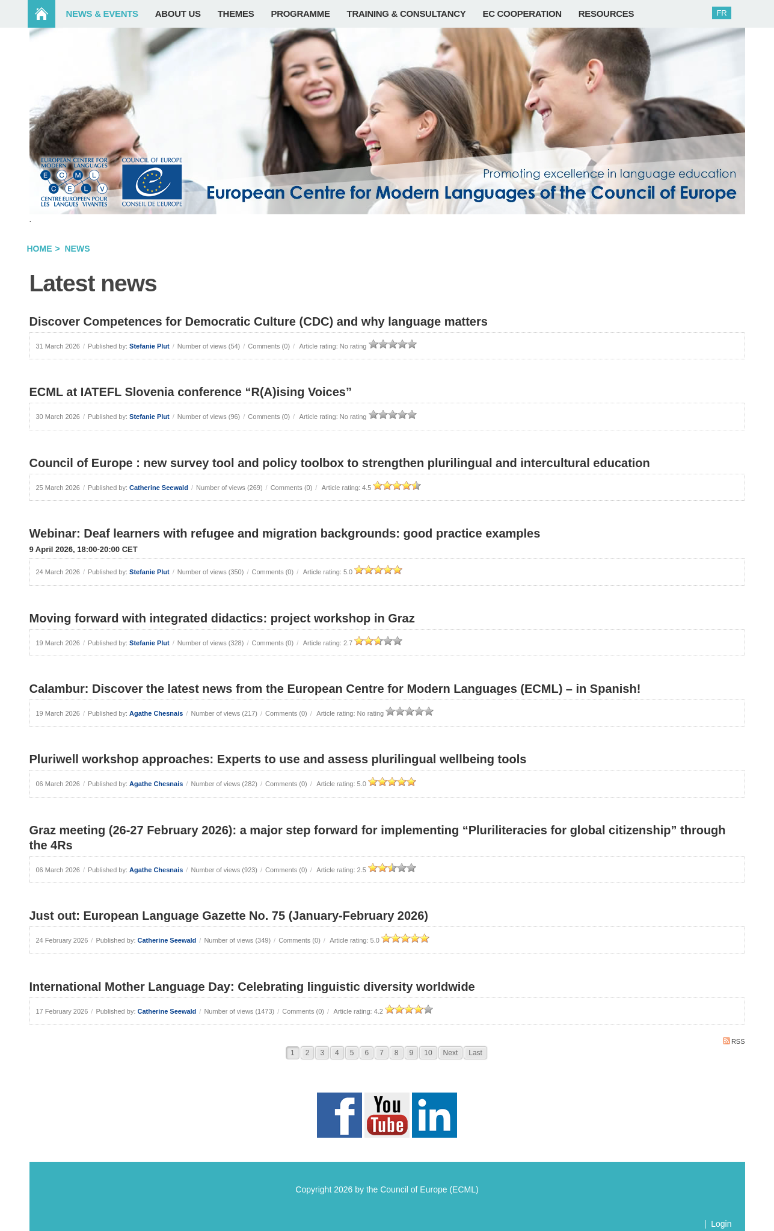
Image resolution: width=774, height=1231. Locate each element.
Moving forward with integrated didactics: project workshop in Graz (222, 618)
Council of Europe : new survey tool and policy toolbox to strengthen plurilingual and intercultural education (339, 463)
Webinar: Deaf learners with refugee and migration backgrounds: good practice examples (285, 533)
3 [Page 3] (322, 1053)
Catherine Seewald (158, 487)
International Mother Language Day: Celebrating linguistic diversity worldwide (252, 986)
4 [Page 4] (337, 1053)
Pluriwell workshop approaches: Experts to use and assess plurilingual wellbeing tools (278, 759)
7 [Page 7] (381, 1053)
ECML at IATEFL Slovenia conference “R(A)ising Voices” (190, 391)
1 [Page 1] (292, 1053)
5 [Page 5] (352, 1053)
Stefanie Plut (149, 346)
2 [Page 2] (308, 1053)
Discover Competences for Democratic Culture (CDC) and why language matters (258, 321)
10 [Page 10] (428, 1053)
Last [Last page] (475, 1053)
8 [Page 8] (397, 1053)
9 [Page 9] (412, 1053)
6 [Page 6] (366, 1053)
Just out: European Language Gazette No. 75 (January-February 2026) (229, 915)
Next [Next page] (450, 1053)
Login (721, 1224)
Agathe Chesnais (156, 713)
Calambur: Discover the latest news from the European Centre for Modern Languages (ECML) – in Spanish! (335, 688)
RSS (734, 1041)
